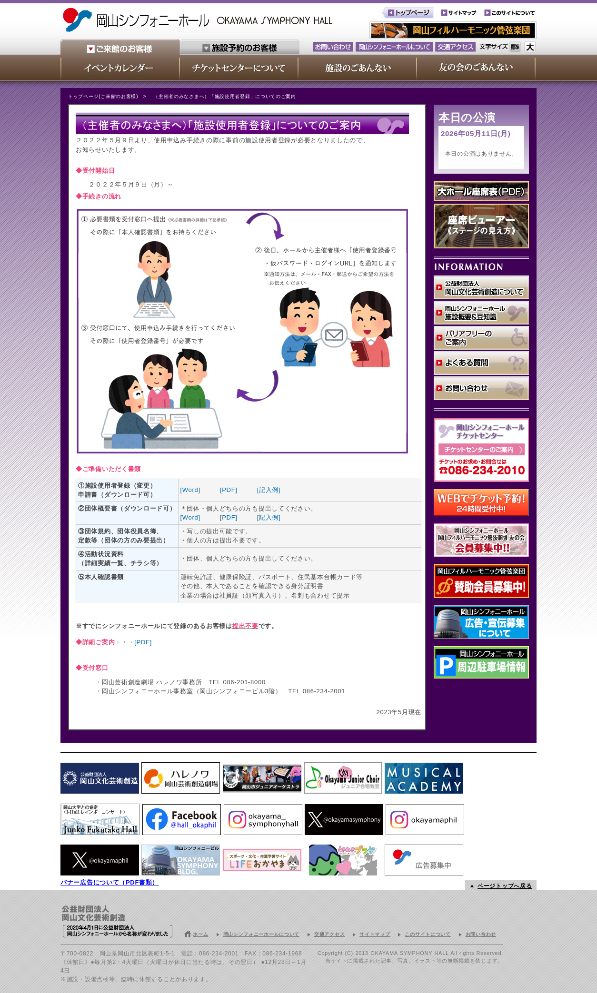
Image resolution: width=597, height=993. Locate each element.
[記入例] (269, 489)
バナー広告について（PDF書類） (109, 882)
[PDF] (229, 489)
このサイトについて (427, 934)
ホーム (200, 934)
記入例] (269, 517)
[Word (189, 489)
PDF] (229, 517)
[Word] (190, 517)
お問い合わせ (481, 934)
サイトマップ (374, 934)
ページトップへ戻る (505, 886)
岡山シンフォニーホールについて (261, 934)
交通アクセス (329, 934)
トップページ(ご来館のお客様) (103, 96)
